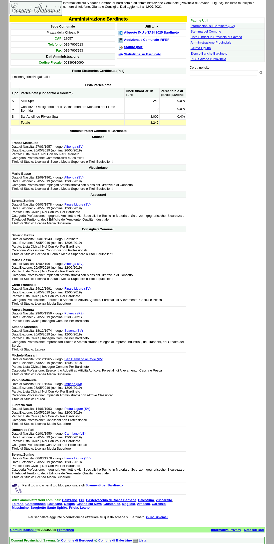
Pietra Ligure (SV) (77, 409)
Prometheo (65, 530)
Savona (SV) (74, 330)
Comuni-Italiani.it (23, 530)
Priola (73, 507)
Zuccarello (164, 500)
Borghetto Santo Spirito (49, 507)
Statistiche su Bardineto (142, 54)
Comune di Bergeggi (77, 540)
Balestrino (146, 500)
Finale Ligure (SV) (78, 204)
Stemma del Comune (206, 31)
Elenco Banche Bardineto (209, 53)
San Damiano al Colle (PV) (84, 359)
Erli (81, 500)
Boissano (55, 504)
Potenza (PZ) (74, 313)
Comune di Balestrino (115, 540)
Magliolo (128, 504)
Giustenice (112, 504)
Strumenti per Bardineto (104, 485)
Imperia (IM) (73, 384)
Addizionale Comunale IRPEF (146, 40)
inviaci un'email (157, 517)
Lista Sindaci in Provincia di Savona (216, 37)
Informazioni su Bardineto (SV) (213, 26)
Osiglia (69, 504)
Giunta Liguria (201, 48)
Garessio (159, 504)
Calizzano (69, 500)
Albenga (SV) (74, 146)
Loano (85, 507)
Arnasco (143, 504)
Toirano (18, 504)
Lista (142, 540)
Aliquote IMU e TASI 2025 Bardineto (151, 32)
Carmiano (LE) (75, 433)
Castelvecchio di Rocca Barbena (111, 500)
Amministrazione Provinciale (211, 42)
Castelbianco (35, 504)
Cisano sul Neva (89, 504)
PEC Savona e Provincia (208, 59)
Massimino (20, 507)
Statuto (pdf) (133, 47)
